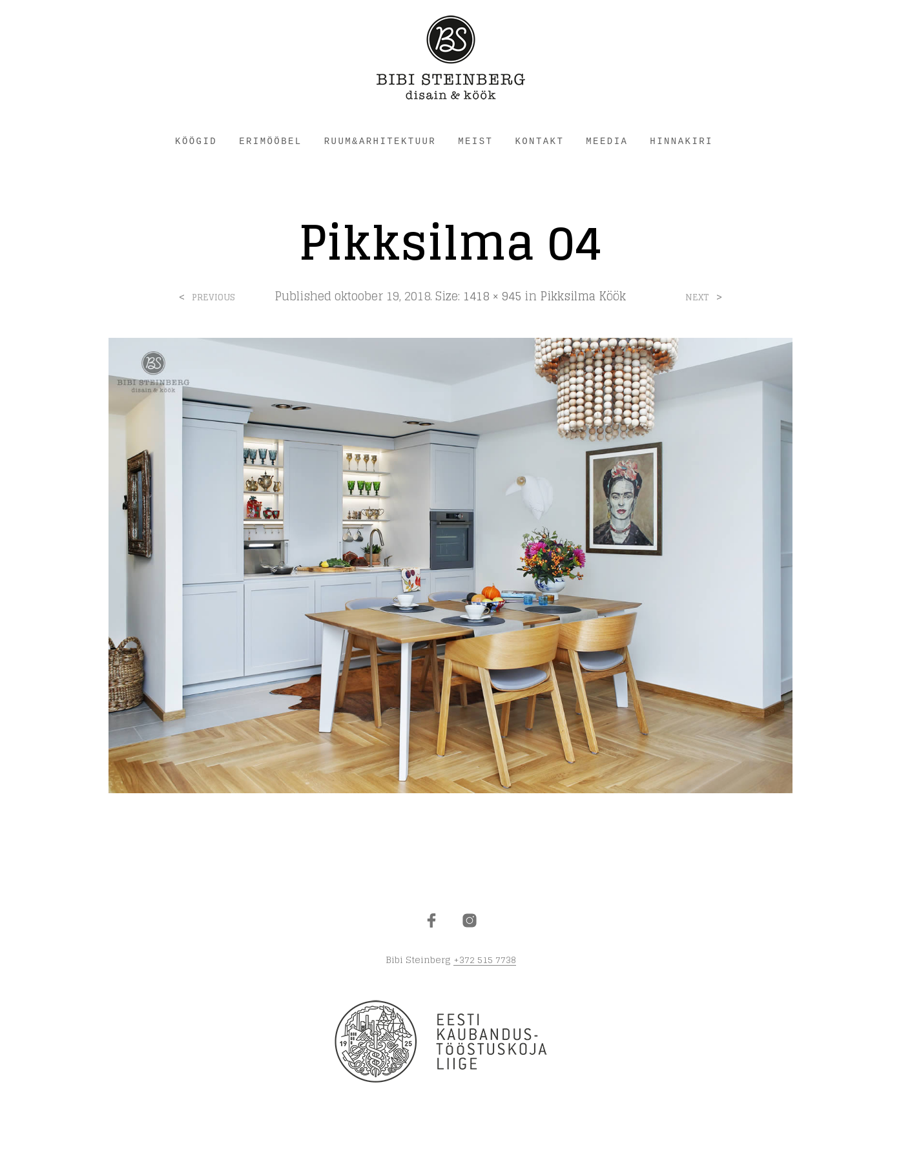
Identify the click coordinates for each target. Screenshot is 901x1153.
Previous (213, 297)
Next (697, 297)
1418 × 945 (492, 296)
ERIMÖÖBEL (270, 141)
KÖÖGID (196, 141)
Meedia (607, 141)
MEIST (475, 141)
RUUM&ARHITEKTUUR (380, 141)
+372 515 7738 (484, 960)
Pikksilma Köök (583, 296)
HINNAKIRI (681, 141)
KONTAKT (539, 141)
